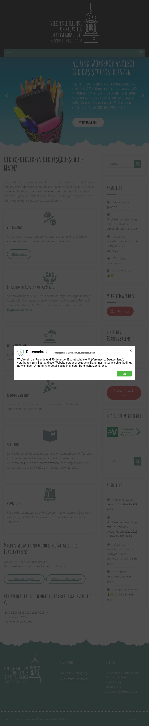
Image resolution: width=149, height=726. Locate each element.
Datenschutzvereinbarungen (81, 353)
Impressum (60, 353)
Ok (124, 373)
